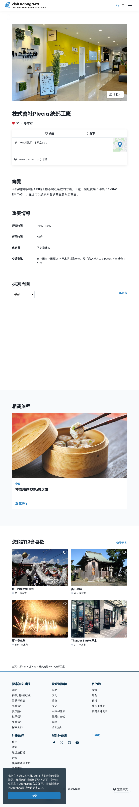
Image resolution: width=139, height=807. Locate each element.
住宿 (14, 742)
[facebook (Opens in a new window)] (54, 742)
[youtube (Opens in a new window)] (77, 742)
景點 (54, 690)
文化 (54, 695)
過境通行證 (18, 752)
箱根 (94, 700)
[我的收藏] (123, 5)
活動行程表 (18, 700)
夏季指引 (17, 711)
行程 (14, 758)
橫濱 (94, 690)
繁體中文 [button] (120, 789)
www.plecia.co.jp (29, 159)
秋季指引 (17, 716)
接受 (34, 796)
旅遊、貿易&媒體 (70, 789)
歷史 (54, 706)
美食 (54, 700)
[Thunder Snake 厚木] (99, 623)
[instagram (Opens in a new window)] (69, 742)
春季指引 (17, 706)
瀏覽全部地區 (100, 711)
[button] (123, 5)
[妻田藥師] (99, 572)
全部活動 (57, 727)
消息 (14, 690)
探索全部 (17, 727)
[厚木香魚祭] (40, 623)
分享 (90, 133)
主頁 (14, 666)
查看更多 (121, 543)
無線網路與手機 (21, 763)
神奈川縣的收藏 (21, 695)
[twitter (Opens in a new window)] (61, 742)
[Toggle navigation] (130, 5)
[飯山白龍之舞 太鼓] (40, 572)
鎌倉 (94, 695)
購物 (54, 722)
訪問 (14, 747)
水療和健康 (58, 711)
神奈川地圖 (98, 706)
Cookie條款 (18, 788)
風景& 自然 (58, 716)
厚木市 (28, 123)
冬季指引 (17, 722)
